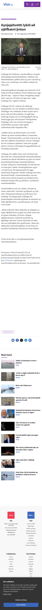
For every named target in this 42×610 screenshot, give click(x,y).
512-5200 (32, 524)
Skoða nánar (7, 594)
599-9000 (12, 535)
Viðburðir (31, 564)
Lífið (11, 564)
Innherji (31, 557)
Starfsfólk (31, 536)
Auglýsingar (31, 526)
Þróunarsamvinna (8, 332)
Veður (31, 566)
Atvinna (31, 561)
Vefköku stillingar (21, 600)
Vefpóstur (31, 540)
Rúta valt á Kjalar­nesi (23, 385)
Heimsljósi (9, 260)
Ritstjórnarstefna (31, 531)
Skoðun (11, 566)
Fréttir (11, 557)
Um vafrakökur (31, 543)
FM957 (31, 571)
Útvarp (11, 571)
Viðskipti (11, 559)
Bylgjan (31, 569)
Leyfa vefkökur (21, 605)
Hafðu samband (30, 528)
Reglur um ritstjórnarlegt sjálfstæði (11, 524)
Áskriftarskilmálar (31, 533)
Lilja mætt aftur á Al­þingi (25, 460)
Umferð (31, 538)
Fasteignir (31, 559)
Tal (31, 576)
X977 (31, 573)
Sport (11, 561)
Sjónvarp (11, 569)
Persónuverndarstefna (11, 528)
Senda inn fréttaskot (31, 545)
